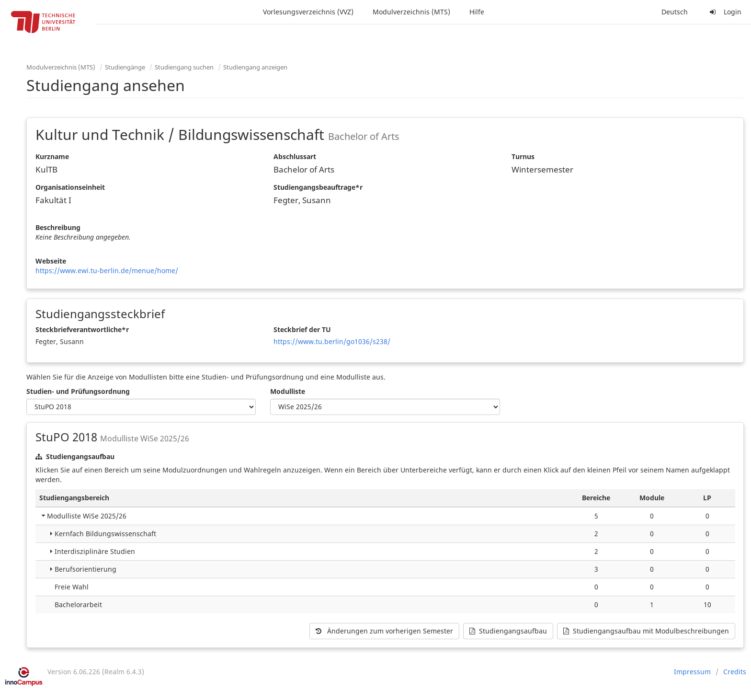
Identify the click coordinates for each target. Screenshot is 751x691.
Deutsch (674, 11)
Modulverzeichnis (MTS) (411, 11)
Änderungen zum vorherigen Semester (384, 630)
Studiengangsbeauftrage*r (318, 187)
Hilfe (476, 11)
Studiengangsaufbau (508, 630)
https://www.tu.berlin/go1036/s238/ (331, 341)
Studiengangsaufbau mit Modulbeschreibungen (646, 630)
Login (724, 11)
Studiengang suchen (184, 67)
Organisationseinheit (70, 187)
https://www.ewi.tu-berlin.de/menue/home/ (106, 270)
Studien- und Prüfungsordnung (78, 391)
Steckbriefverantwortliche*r (82, 329)
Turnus (523, 156)
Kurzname (52, 156)
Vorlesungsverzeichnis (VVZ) (308, 11)
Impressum (692, 671)
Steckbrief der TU (302, 329)
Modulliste (287, 391)
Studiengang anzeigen (255, 67)
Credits (734, 671)
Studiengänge (125, 67)
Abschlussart (294, 156)
